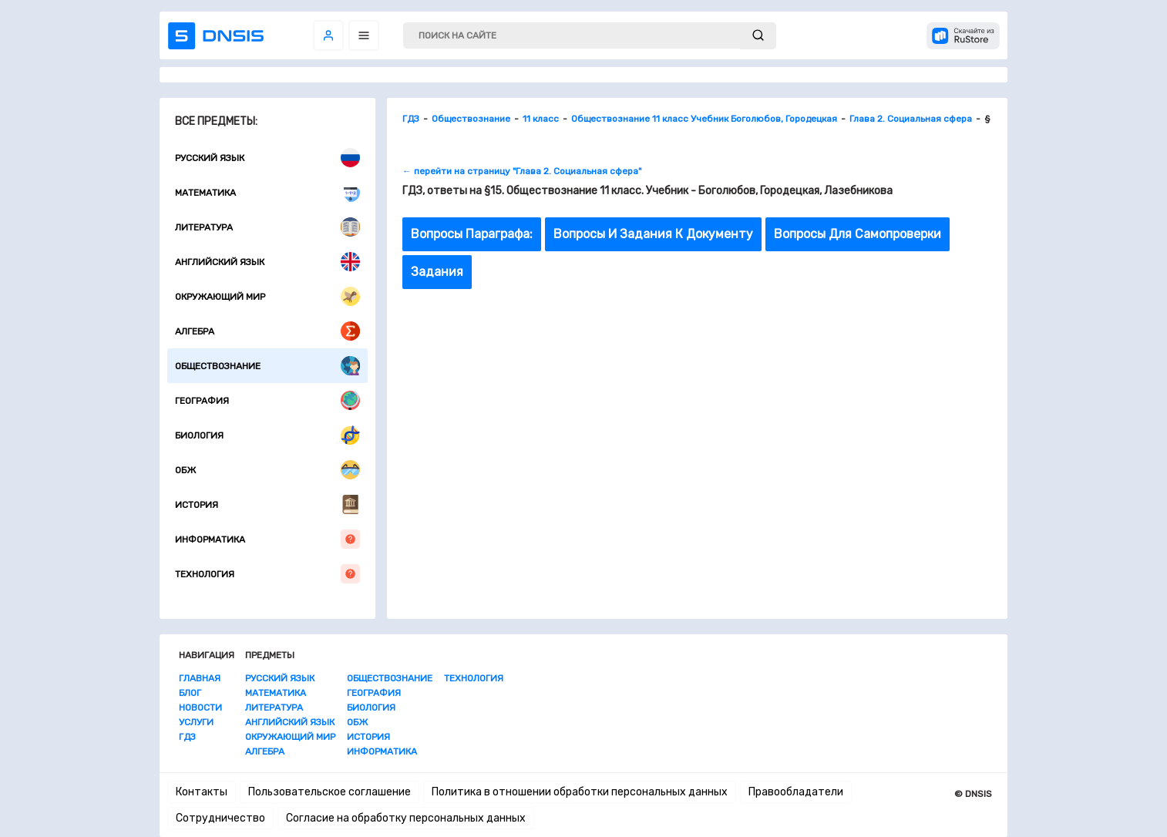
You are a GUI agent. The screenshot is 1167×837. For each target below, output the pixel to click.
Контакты (201, 791)
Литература (267, 227)
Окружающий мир (267, 296)
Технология (267, 573)
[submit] (758, 35)
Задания (437, 271)
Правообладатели (795, 791)
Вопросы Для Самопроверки (857, 234)
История (267, 504)
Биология (267, 435)
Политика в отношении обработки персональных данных (580, 791)
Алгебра (267, 331)
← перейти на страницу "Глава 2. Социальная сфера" (521, 171)
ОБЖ (267, 469)
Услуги (196, 722)
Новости (200, 707)
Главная (199, 678)
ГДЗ (187, 736)
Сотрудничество (220, 818)
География (267, 400)
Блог (190, 692)
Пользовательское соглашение (329, 791)
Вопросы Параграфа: (472, 234)
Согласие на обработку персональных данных (406, 818)
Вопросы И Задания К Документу (653, 234)
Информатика (267, 539)
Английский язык (267, 261)
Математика (267, 192)
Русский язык (267, 157)
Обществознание (267, 365)
